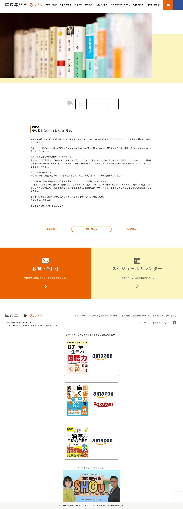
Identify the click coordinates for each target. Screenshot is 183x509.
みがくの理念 (51, 5)
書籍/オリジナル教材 (83, 5)
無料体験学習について (120, 5)
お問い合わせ (154, 5)
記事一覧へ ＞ (91, 229)
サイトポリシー (144, 323)
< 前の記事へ (51, 229)
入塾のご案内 (102, 5)
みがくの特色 (65, 5)
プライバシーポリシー (161, 323)
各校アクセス (139, 5)
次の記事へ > (132, 229)
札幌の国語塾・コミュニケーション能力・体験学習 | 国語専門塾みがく (92, 505)
